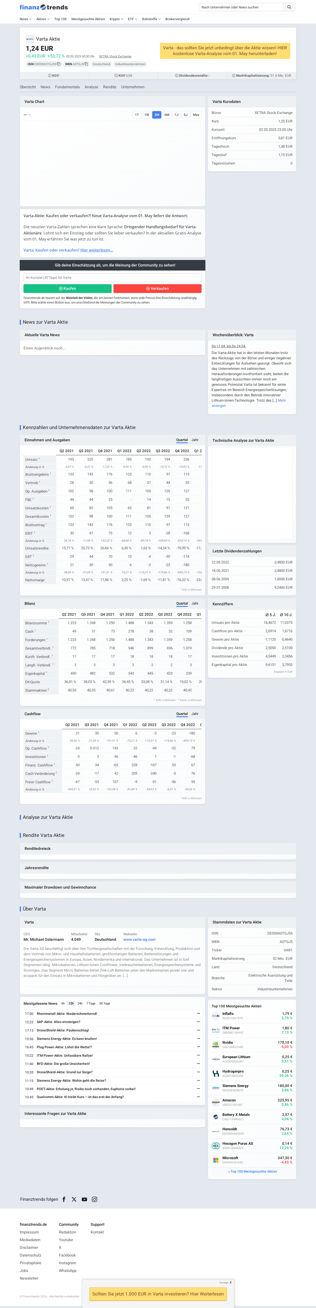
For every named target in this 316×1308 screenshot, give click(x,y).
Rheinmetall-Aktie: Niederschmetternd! (67, 1015)
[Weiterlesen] (198, 1015)
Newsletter (29, 1280)
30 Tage (105, 1005)
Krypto (115, 19)
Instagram (67, 1265)
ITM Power (231, 1030)
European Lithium (237, 1059)
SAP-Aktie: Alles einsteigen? (59, 1024)
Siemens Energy (236, 1088)
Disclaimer (29, 1250)
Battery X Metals (236, 1116)
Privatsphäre (30, 1265)
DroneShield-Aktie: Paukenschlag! (63, 1032)
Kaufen (70, 289)
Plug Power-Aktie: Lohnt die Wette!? (64, 1049)
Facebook (67, 1257)
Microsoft (230, 1160)
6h (63, 1005)
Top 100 (60, 19)
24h (80, 1005)
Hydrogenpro (233, 1073)
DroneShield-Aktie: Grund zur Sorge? (65, 1074)
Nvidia (228, 1044)
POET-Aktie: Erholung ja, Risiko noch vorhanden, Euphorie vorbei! (86, 1090)
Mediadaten (30, 1242)
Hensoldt (230, 1131)
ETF (131, 19)
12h (71, 1005)
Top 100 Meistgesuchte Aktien (254, 1173)
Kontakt (97, 1234)
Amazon (229, 1102)
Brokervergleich (177, 19)
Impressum (29, 1234)
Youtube (66, 1242)
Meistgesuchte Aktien (88, 19)
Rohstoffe (149, 19)
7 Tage (91, 1005)
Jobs (24, 1273)
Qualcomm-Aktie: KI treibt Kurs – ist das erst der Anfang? (80, 1099)
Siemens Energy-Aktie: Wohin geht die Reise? (71, 1082)
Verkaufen (160, 289)
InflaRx (228, 1015)
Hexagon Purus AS (238, 1145)
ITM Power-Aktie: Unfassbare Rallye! (65, 1057)
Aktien (41, 19)
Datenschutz (30, 1257)
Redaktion (67, 1234)
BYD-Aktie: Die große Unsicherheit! (63, 1065)
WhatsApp (67, 1273)
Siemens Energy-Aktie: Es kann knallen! (67, 1040)
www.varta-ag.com (140, 941)
